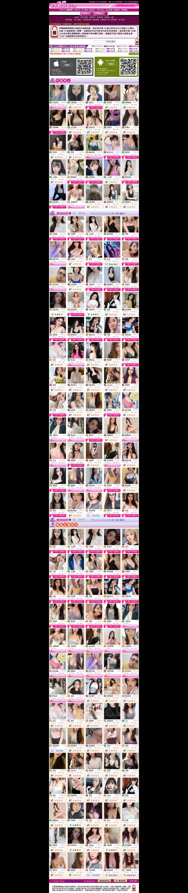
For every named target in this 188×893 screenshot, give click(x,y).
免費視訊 (63, 102)
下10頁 (116, 213)
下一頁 (111, 213)
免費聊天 (117, 234)
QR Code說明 (133, 54)
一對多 (82, 202)
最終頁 (122, 213)
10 (107, 213)
